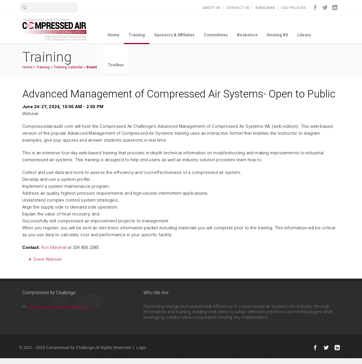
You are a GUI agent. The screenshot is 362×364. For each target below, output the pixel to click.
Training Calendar (68, 67)
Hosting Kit (277, 35)
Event (92, 67)
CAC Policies (293, 8)
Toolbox (116, 65)
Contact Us (237, 8)
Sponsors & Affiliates (174, 35)
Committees (216, 35)
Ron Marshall (53, 247)
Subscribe (265, 8)
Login (141, 347)
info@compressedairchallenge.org (58, 307)
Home (113, 35)
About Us (211, 8)
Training (136, 35)
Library (304, 35)
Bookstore (247, 35)
